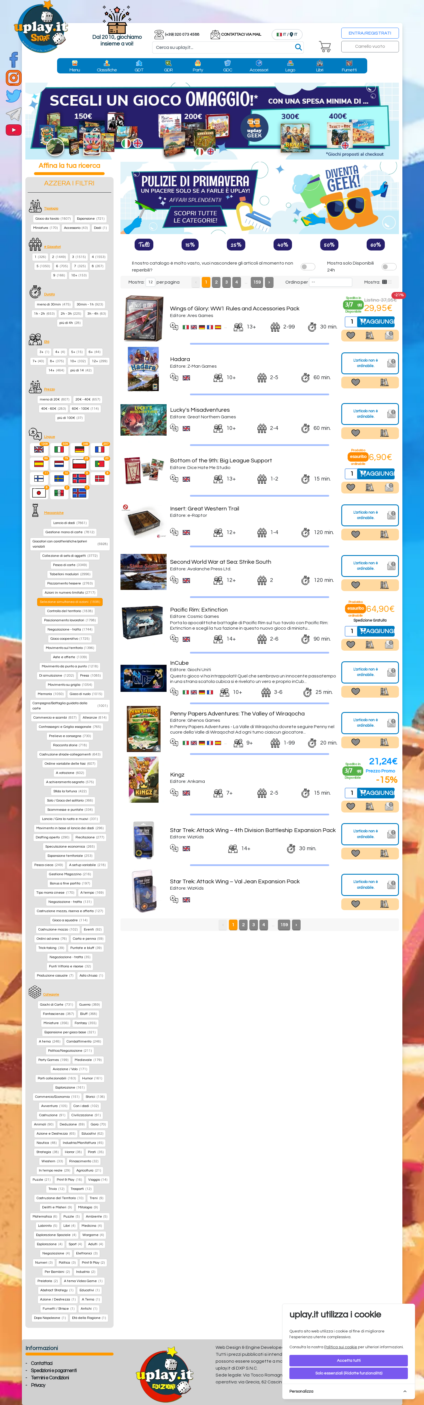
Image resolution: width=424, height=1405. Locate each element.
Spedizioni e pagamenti (53, 1370)
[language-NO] (79, 478)
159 (257, 282)
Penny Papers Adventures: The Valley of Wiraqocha (237, 714)
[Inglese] (39, 449)
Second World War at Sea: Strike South (220, 562)
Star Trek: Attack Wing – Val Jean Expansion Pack (235, 881)
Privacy (38, 1385)
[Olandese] (59, 463)
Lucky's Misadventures (200, 410)
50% (329, 244)
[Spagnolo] (39, 463)
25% (236, 244)
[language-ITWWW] (59, 493)
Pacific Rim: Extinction (199, 610)
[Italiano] (59, 449)
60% (375, 244)
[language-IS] (79, 493)
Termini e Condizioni (50, 1378)
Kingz (177, 775)
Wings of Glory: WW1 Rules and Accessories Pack (234, 309)
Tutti (144, 244)
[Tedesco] (79, 449)
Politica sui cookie (340, 1347)
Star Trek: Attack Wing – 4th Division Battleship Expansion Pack (253, 830)
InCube (179, 663)
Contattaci (41, 1363)
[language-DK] (100, 478)
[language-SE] (59, 478)
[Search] (228, 47)
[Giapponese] (39, 493)
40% (282, 244)
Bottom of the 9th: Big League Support (221, 461)
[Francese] (100, 449)
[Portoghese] (100, 463)
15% (190, 244)
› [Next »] (269, 282)
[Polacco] (79, 463)
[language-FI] (39, 478)
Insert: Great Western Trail (204, 509)
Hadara (180, 359)
